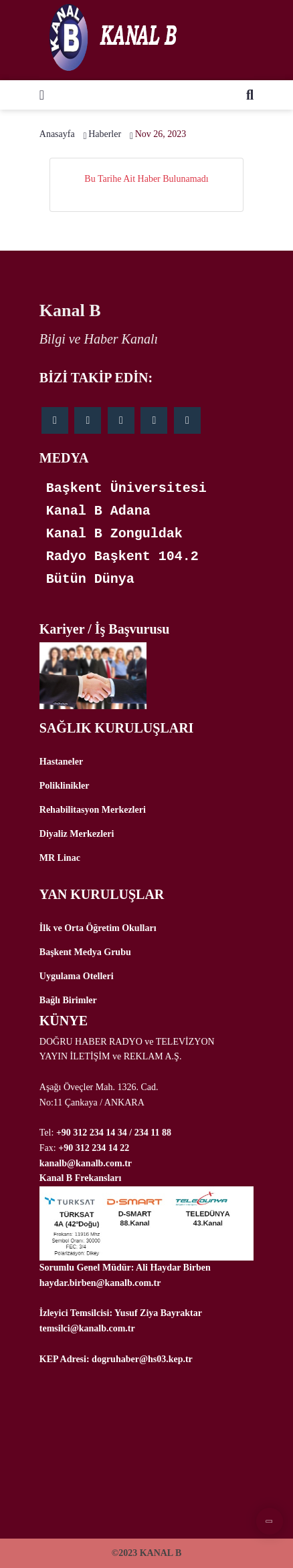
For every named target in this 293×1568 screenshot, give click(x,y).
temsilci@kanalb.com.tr (87, 1328)
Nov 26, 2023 (161, 134)
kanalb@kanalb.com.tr (85, 1163)
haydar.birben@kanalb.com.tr (100, 1283)
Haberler (104, 134)
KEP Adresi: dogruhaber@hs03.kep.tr (116, 1359)
